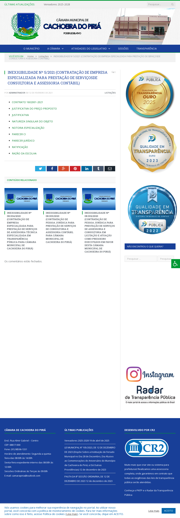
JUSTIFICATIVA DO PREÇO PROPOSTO (34, 108)
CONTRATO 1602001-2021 (27, 102)
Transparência (146, 48)
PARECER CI (19, 134)
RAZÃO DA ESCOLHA (24, 153)
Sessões (123, 48)
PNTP (139, 490)
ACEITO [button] (168, 510)
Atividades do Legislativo (89, 48)
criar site (146, 464)
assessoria (162, 469)
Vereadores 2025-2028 (57, 4)
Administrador (17, 92)
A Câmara (53, 48)
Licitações (110, 92)
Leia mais (71, 514)
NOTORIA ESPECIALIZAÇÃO (28, 127)
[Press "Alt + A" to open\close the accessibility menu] (175, 263)
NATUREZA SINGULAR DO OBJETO (32, 121)
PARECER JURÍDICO (23, 140)
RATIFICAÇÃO (20, 147)
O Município (32, 48)
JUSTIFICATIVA (20, 115)
